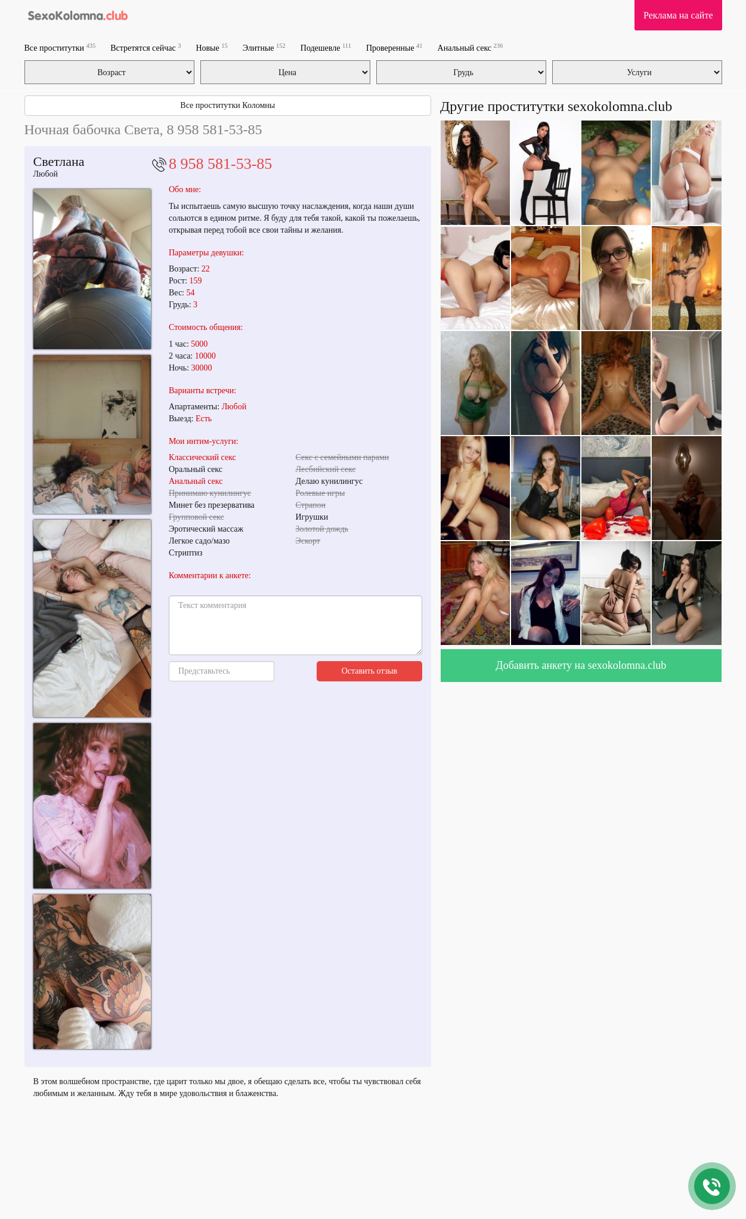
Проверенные (394, 47)
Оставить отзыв (370, 670)
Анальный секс (470, 47)
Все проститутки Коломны (227, 105)
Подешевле (326, 47)
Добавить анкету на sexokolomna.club (581, 665)
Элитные (264, 47)
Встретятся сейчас (145, 47)
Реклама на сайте (678, 15)
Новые (211, 47)
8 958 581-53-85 (220, 163)
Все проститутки (60, 47)
